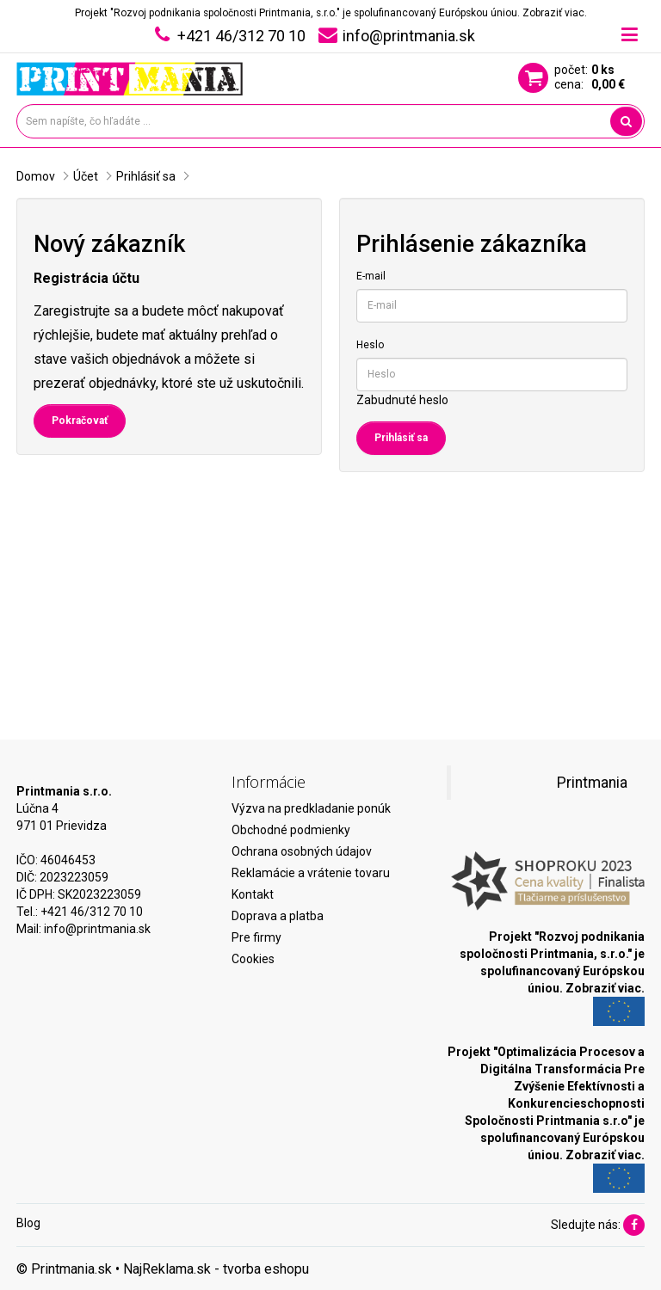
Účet (85, 176)
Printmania (592, 782)
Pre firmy (256, 937)
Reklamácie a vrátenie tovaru (311, 873)
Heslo (370, 345)
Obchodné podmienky (291, 830)
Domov (35, 176)
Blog (28, 1223)
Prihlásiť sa (146, 176)
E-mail (371, 276)
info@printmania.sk (97, 929)
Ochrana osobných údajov (302, 851)
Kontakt (253, 894)
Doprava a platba (278, 916)
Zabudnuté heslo (402, 400)
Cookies (253, 959)
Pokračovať (80, 421)
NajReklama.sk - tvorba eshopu (216, 1269)
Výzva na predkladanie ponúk (311, 808)
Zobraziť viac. (554, 13)
